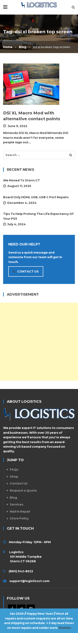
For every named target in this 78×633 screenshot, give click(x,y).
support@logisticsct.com (29, 581)
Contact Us (18, 483)
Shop (14, 476)
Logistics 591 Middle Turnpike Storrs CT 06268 (22, 556)
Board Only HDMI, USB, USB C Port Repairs (36, 197)
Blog (22, 47)
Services (16, 504)
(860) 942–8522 (21, 571)
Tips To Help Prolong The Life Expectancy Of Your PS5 (38, 216)
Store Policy (19, 518)
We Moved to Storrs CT (21, 180)
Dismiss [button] (65, 628)
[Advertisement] (39, 342)
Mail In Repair (20, 511)
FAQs (14, 469)
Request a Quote (23, 490)
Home (7, 47)
